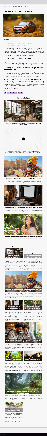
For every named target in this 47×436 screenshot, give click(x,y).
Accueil (4, 6)
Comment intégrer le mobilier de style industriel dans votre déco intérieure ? (23, 123)
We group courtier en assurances (35, 63)
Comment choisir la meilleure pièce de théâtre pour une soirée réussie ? (23, 208)
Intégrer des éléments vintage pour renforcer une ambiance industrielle (33, 359)
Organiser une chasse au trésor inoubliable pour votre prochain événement (23, 392)
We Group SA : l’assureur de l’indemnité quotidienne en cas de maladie (19, 43)
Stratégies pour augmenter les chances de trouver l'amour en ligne (23, 341)
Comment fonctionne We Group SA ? (12, 41)
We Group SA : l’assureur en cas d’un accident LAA (15, 45)
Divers (9, 6)
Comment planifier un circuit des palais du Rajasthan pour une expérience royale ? (23, 179)
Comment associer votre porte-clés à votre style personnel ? (23, 151)
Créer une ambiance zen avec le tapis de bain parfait (13, 410)
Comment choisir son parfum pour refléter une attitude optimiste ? (23, 236)
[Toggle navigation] (4, 2)
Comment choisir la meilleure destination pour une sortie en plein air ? (13, 359)
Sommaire (7, 39)
